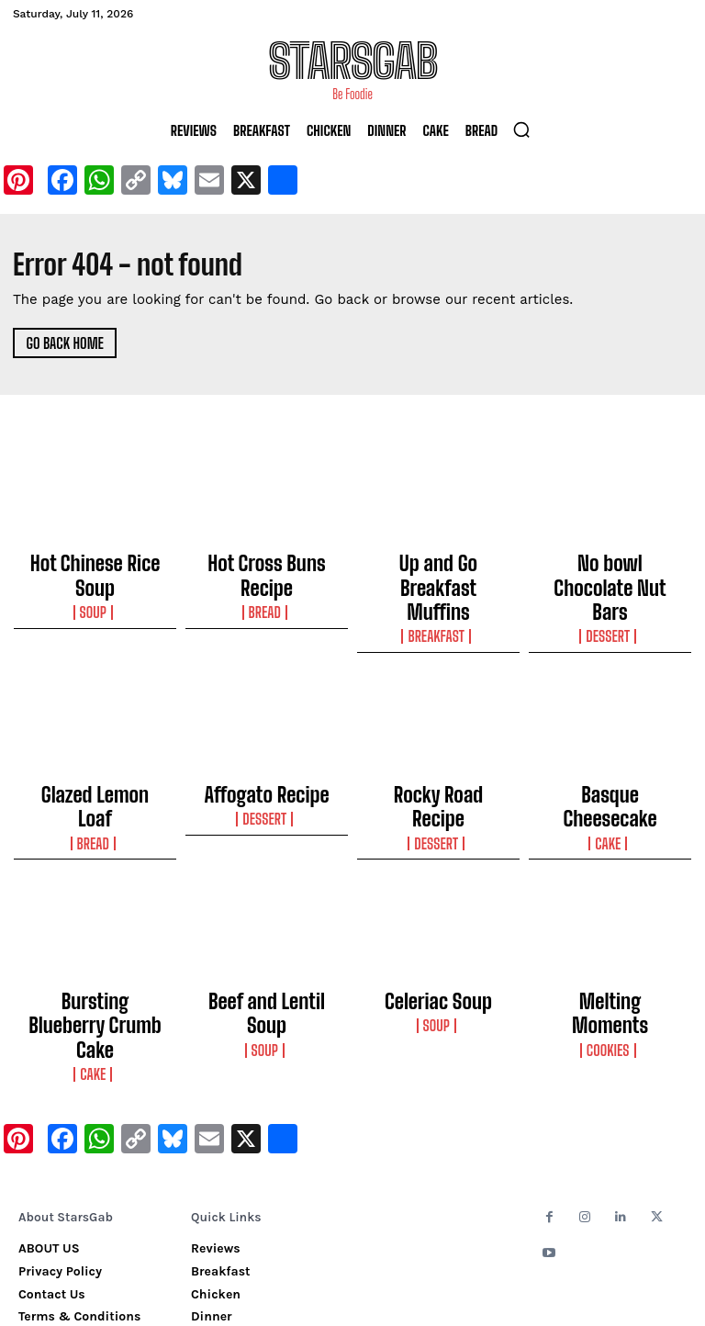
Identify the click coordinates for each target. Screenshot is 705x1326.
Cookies (610, 941)
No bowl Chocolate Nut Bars (610, 567)
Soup (95, 578)
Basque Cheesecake (610, 748)
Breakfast (438, 595)
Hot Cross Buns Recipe (266, 559)
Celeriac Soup (439, 922)
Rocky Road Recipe (437, 748)
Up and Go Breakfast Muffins (438, 567)
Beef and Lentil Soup (266, 922)
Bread (266, 578)
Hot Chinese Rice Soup (95, 559)
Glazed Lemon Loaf (95, 748)
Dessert (609, 595)
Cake (610, 767)
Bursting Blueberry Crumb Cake (94, 930)
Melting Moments (610, 922)
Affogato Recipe (266, 748)
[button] (521, 129)
